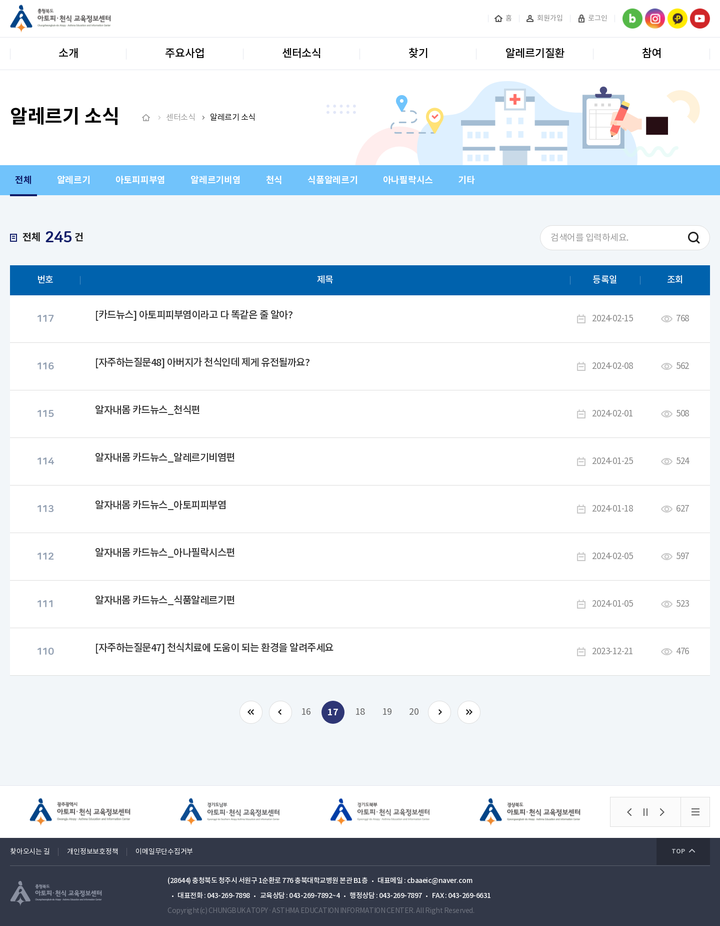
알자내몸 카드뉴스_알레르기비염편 (165, 458)
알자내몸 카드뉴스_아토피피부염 (160, 506)
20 (414, 712)
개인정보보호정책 (92, 852)
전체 (23, 180)
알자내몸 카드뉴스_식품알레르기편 (165, 601)
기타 (466, 180)
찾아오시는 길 (30, 852)
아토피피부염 (141, 180)
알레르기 (73, 180)
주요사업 (184, 53)
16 (306, 712)
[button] (629, 811)
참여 (652, 53)
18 (360, 712)
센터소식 (302, 53)
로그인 (598, 19)
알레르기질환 (535, 53)
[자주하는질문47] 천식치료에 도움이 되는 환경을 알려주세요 (214, 648)
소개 (68, 53)
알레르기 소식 (233, 117)
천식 (274, 180)
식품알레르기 (333, 180)
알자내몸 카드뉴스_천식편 (147, 410)
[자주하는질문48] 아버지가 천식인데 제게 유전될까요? (202, 363)
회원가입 (550, 19)
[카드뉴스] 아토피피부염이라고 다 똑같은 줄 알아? (193, 315)
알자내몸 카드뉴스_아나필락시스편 (165, 553)
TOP (678, 851)
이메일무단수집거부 (164, 852)
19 (387, 712)
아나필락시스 (408, 180)
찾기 (418, 53)
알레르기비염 (215, 180)
